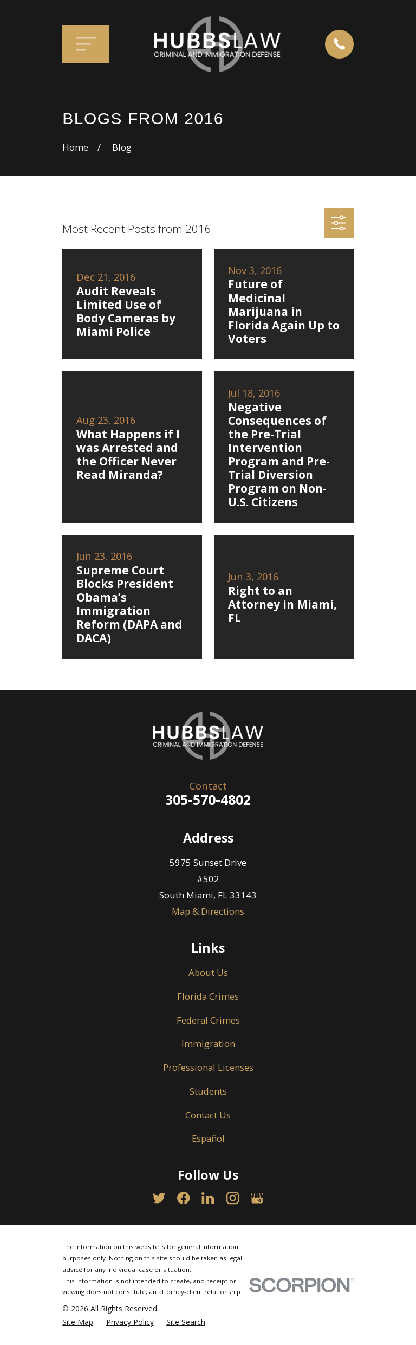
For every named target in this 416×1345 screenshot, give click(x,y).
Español (208, 1138)
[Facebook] (183, 1198)
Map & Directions (208, 911)
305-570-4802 (208, 799)
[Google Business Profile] (257, 1198)
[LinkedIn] (208, 1198)
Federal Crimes (208, 1020)
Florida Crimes (208, 996)
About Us (208, 972)
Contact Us (208, 1115)
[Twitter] (159, 1198)
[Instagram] (232, 1198)
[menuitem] (77, 1322)
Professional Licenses (208, 1067)
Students (208, 1091)
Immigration (208, 1043)
